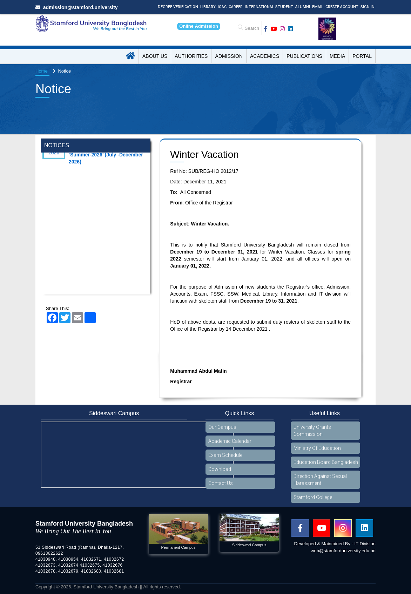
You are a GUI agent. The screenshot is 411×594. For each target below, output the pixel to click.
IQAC (222, 7)
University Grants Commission (312, 430)
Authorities (191, 56)
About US (154, 56)
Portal (362, 56)
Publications (304, 56)
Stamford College (313, 497)
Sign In (368, 7)
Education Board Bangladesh (326, 462)
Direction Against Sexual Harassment (320, 479)
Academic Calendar (229, 441)
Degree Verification (178, 7)
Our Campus (222, 427)
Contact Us (220, 483)
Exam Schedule (225, 455)
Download (219, 469)
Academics (264, 56)
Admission (229, 56)
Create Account (341, 7)
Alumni (302, 7)
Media (337, 56)
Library (208, 7)
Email (317, 7)
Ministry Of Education (317, 448)
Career (236, 7)
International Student (269, 7)
